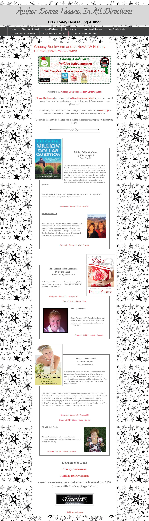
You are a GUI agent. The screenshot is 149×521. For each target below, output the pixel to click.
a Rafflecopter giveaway (74, 512)
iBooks (78, 301)
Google (87, 420)
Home (13, 29)
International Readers (92, 29)
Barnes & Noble (68, 301)
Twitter (71, 245)
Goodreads (64, 206)
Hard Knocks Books (116, 29)
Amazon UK (84, 206)
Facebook (63, 245)
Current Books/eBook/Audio (84, 34)
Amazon (86, 245)
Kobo (84, 301)
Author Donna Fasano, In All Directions (74, 12)
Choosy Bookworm (45, 98)
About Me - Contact (30, 29)
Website (78, 245)
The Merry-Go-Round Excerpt (24, 34)
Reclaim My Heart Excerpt (54, 34)
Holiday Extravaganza (74, 475)
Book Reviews (71, 29)
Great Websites (51, 29)
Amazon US (74, 206)
